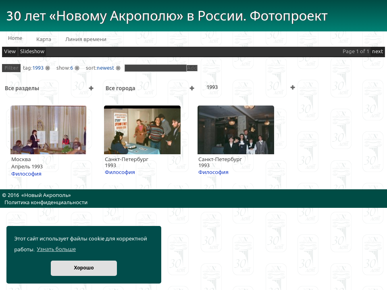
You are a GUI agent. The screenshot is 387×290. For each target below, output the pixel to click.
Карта (43, 39)
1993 (38, 68)
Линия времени (85, 39)
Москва (21, 159)
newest (105, 68)
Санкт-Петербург (126, 159)
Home (15, 38)
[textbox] (156, 68)
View (10, 51)
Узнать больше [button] (56, 249)
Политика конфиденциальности (45, 202)
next (377, 51)
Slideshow (32, 51)
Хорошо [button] (84, 268)
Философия (26, 174)
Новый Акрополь (46, 195)
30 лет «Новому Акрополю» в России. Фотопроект (167, 16)
